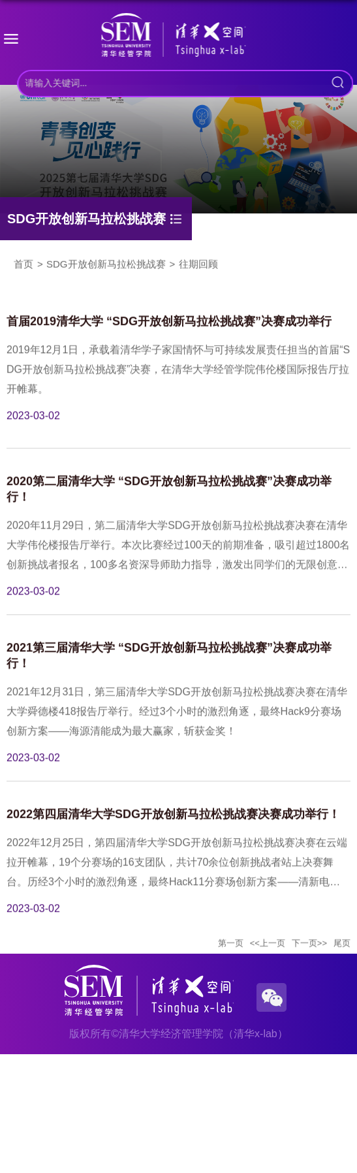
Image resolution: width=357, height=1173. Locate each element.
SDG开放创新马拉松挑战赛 (106, 261)
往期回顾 (198, 261)
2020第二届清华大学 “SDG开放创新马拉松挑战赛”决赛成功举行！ (169, 507)
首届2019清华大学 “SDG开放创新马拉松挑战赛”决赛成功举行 (169, 340)
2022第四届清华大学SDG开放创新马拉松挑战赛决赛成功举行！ (173, 832)
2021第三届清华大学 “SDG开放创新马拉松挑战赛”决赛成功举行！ (169, 674)
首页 (23, 261)
